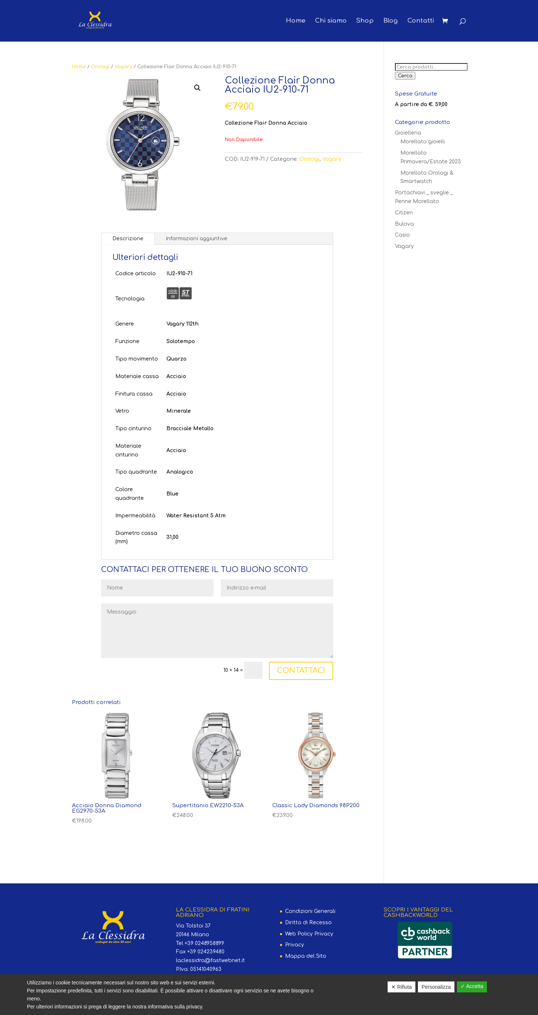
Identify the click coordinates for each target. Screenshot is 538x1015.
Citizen (404, 212)
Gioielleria (408, 133)
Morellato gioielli (422, 141)
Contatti (420, 21)
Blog (390, 21)
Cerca (405, 75)
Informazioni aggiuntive (196, 238)
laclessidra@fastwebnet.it (210, 960)
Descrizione (127, 238)
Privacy (294, 945)
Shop (365, 21)
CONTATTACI (301, 670)
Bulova (404, 224)
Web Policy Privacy (309, 934)
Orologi (100, 66)
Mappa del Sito (305, 956)
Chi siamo (331, 21)
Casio (402, 235)
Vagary (123, 66)
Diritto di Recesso (308, 922)
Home (295, 21)
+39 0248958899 (204, 943)
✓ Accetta (472, 986)
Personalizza (436, 987)
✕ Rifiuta (401, 987)
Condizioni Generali (310, 911)
